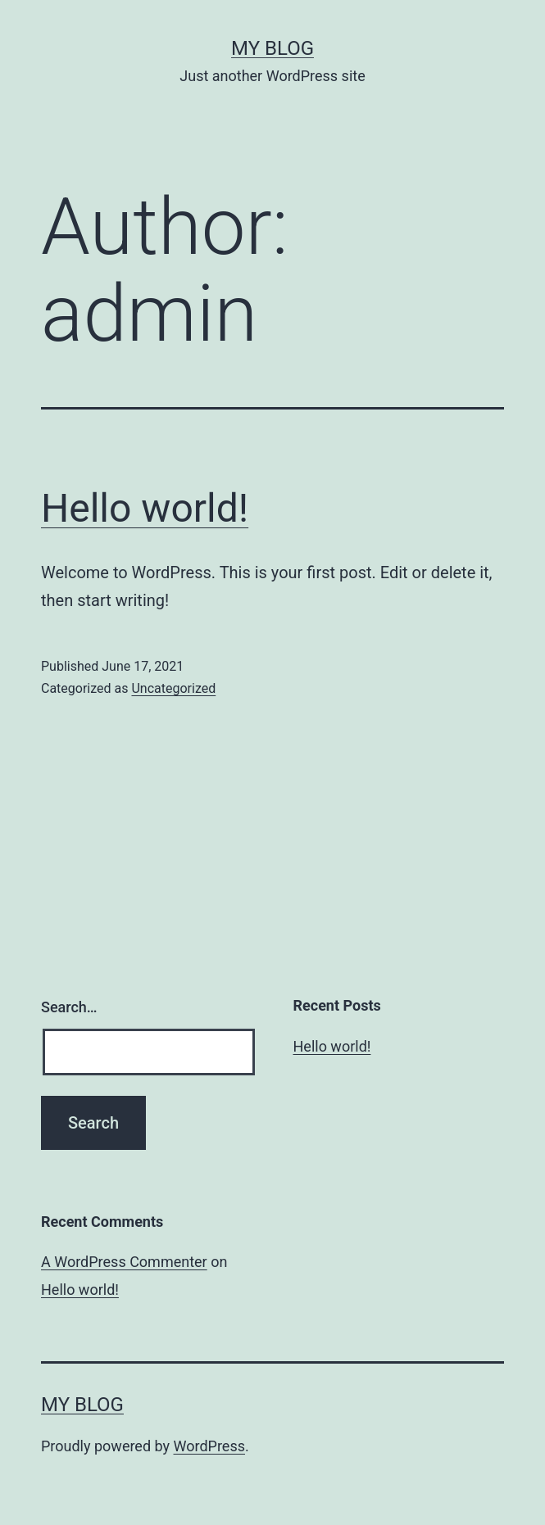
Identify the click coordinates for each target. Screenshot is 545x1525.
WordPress (209, 1446)
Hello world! (144, 508)
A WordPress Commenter (124, 1261)
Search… (69, 1007)
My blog (272, 48)
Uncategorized (173, 688)
